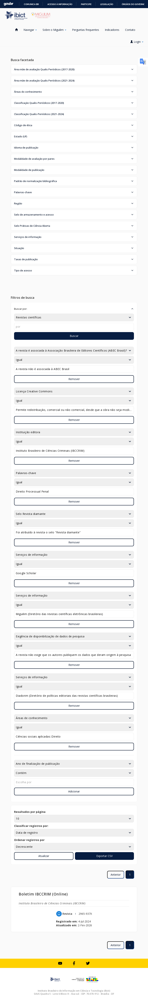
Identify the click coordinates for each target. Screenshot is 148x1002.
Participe (86, 4)
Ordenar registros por (29, 840)
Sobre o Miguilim (54, 30)
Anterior (116, 874)
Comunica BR (31, 4)
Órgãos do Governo (133, 4)
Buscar (74, 336)
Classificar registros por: (31, 826)
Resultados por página (29, 812)
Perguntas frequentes (85, 30)
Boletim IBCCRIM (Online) (43, 894)
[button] (74, 69)
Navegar (30, 30)
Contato (130, 30)
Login (136, 42)
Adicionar (74, 791)
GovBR (8, 4)
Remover (74, 379)
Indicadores (112, 30)
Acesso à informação (59, 4)
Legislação (106, 4)
